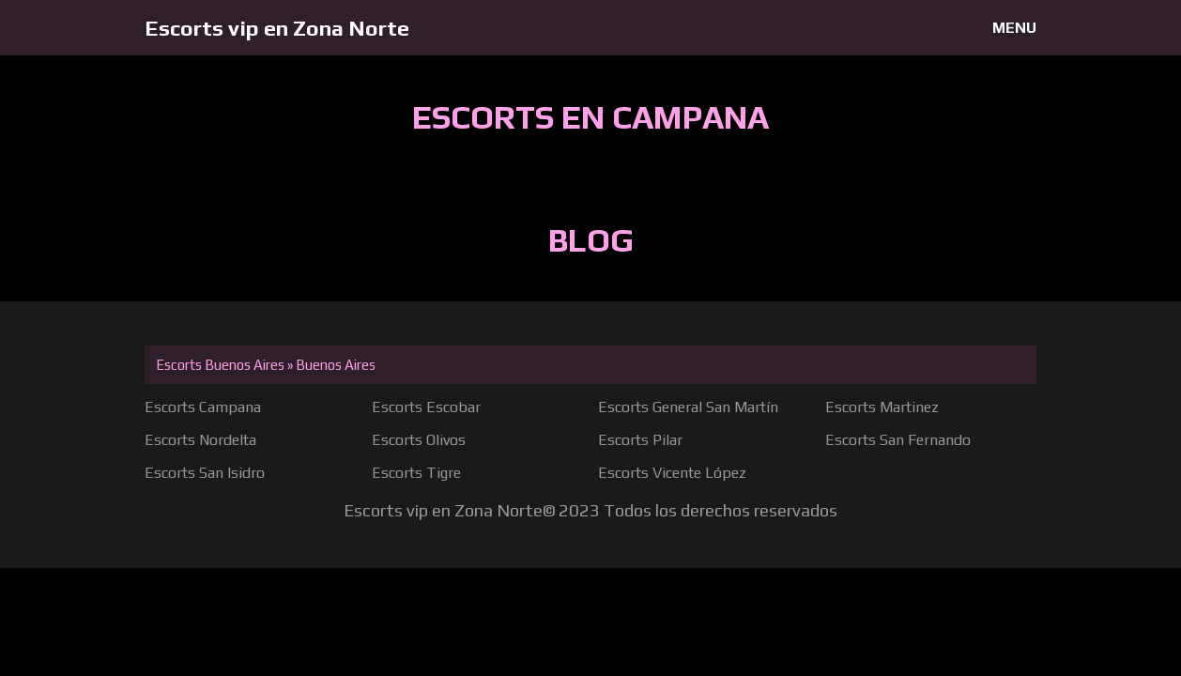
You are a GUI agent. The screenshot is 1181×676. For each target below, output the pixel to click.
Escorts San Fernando (898, 440)
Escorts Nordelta (200, 440)
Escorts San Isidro (205, 473)
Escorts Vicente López (672, 473)
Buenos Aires (336, 365)
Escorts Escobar (426, 407)
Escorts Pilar (640, 440)
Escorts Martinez (882, 407)
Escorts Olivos (419, 440)
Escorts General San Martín (688, 407)
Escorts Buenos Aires (220, 365)
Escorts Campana (203, 407)
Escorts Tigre (416, 473)
